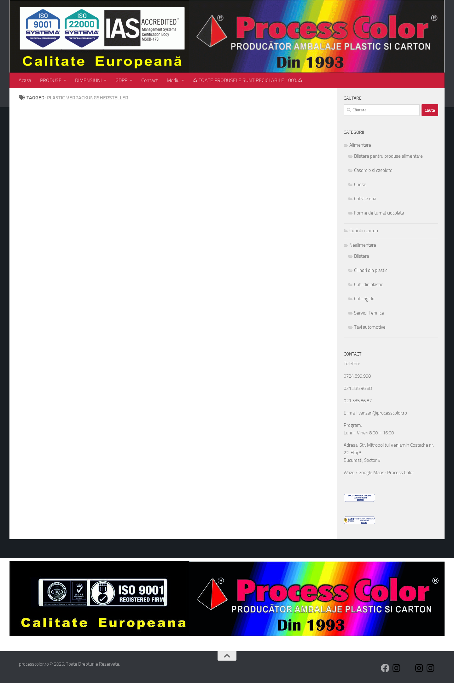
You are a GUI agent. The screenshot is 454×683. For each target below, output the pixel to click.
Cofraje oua (365, 199)
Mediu (173, 80)
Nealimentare (362, 245)
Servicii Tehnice (369, 313)
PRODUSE (50, 80)
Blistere (361, 256)
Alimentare (360, 145)
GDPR (121, 80)
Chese (360, 184)
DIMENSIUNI (88, 80)
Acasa (25, 80)
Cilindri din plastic (370, 270)
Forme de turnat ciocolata (379, 213)
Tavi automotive (370, 327)
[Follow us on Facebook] (385, 668)
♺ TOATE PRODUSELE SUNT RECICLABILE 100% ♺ (247, 80)
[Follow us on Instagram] (396, 668)
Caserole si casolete (373, 170)
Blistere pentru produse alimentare (388, 156)
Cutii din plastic (368, 284)
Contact (149, 80)
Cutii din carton (363, 230)
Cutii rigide (364, 299)
